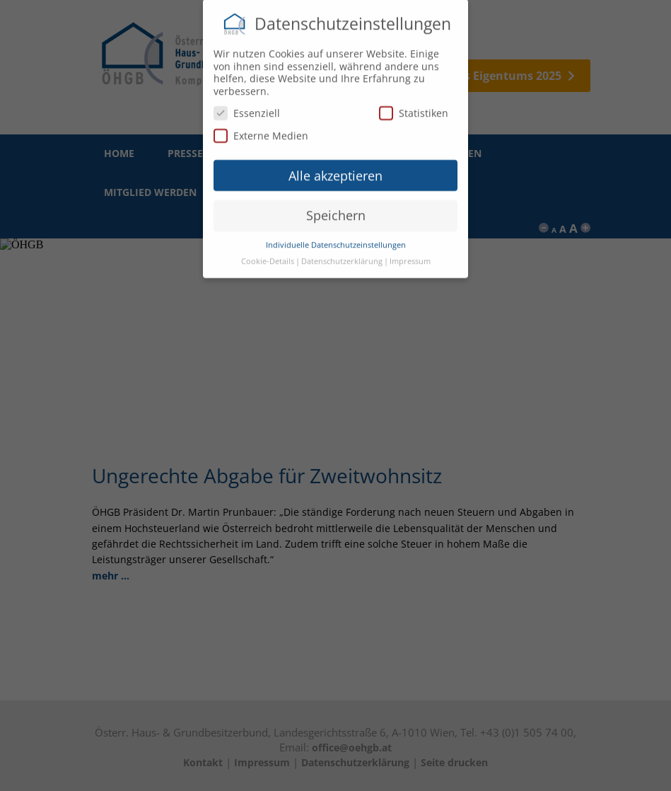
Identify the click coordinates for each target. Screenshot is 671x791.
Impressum (410, 256)
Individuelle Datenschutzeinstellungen (336, 240)
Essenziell (247, 108)
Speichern (336, 210)
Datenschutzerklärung (342, 256)
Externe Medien (261, 130)
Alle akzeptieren (335, 170)
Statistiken (413, 108)
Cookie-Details (267, 256)
